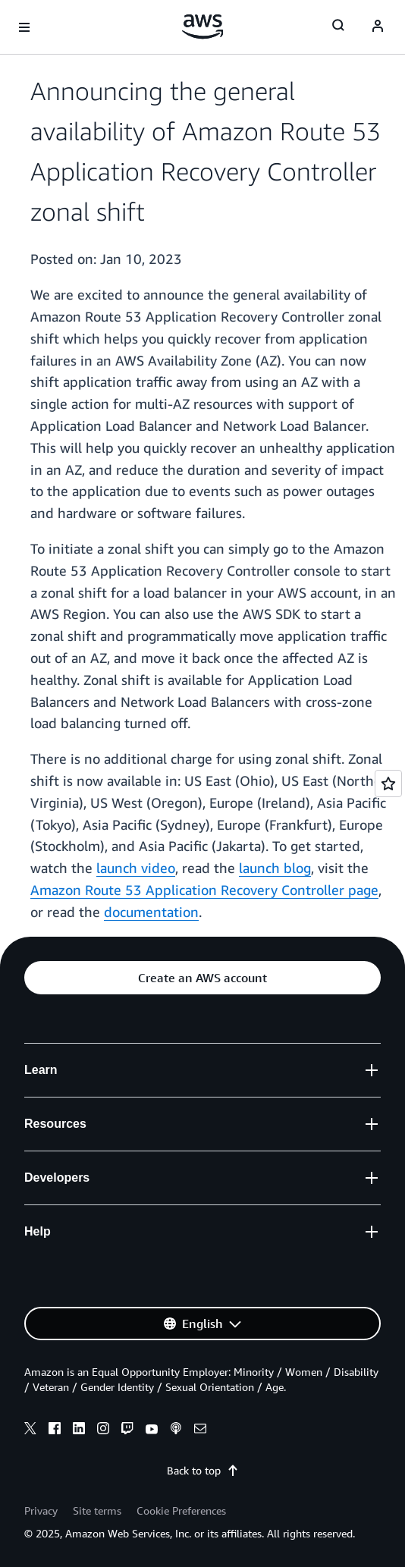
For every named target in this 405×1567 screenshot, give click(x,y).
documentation (151, 911)
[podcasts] (176, 1430)
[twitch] (127, 1430)
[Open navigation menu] (24, 27)
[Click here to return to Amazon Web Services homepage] (203, 26)
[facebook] (55, 1430)
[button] (202, 977)
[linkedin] (79, 1430)
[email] (200, 1430)
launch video (135, 867)
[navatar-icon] (378, 27)
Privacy (41, 1510)
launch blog (275, 867)
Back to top (203, 1470)
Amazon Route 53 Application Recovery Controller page (204, 889)
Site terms (97, 1510)
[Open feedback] (388, 783)
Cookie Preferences (181, 1510)
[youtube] (152, 1430)
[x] (30, 1430)
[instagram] (103, 1430)
